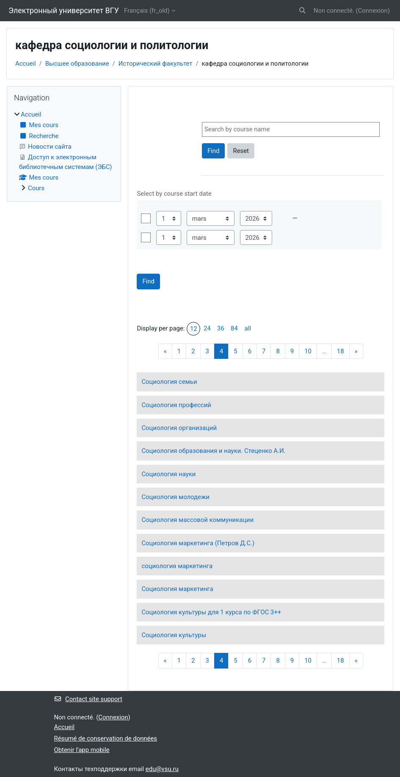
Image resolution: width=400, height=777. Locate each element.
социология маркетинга (176, 566)
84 (234, 328)
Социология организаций (179, 428)
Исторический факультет (156, 63)
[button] (302, 10)
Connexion (373, 10)
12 (193, 329)
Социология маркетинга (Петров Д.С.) (197, 543)
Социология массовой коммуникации (197, 520)
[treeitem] (64, 151)
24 (207, 328)
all (248, 328)
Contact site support (88, 699)
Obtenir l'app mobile (82, 750)
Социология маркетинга (177, 589)
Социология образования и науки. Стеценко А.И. (213, 451)
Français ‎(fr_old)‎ (147, 10)
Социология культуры (173, 635)
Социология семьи (169, 382)
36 (220, 328)
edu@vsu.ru (162, 769)
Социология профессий (176, 405)
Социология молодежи (175, 497)
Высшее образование (77, 63)
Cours (36, 188)
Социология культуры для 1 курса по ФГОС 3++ (211, 612)
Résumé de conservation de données (105, 738)
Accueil (25, 63)
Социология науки (168, 474)
